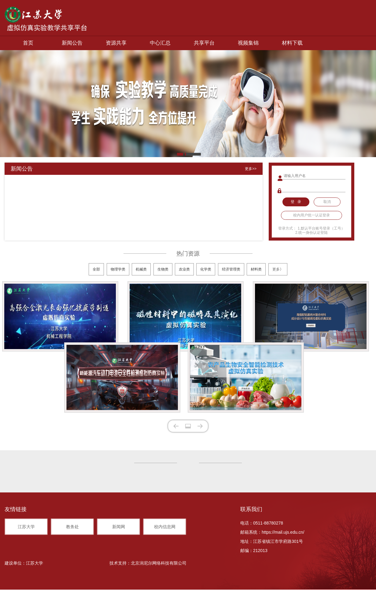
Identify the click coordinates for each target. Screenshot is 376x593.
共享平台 (204, 43)
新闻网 (118, 526)
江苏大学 (26, 526)
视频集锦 (248, 43)
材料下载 (292, 43)
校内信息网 (164, 526)
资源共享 (116, 43)
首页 (28, 43)
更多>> (250, 169)
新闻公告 (72, 43)
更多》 (277, 269)
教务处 (72, 526)
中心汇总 (160, 43)
